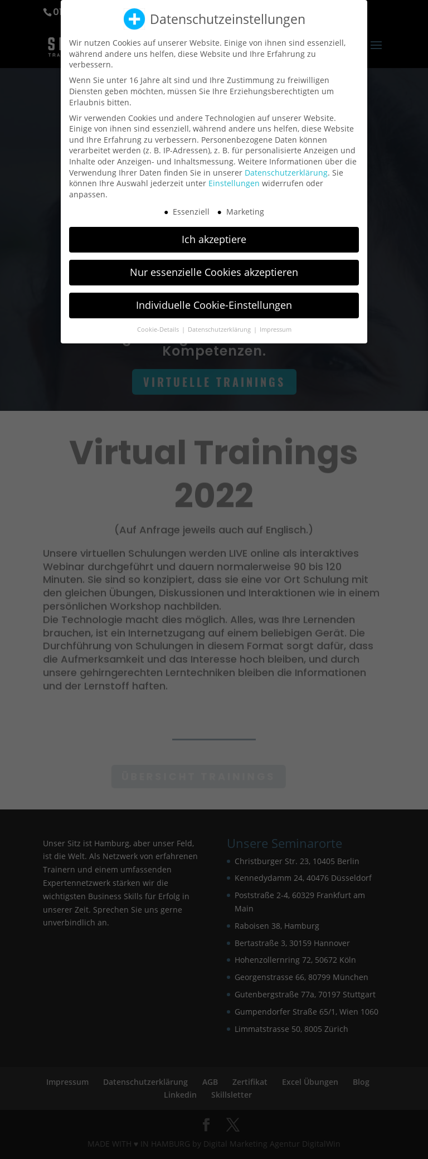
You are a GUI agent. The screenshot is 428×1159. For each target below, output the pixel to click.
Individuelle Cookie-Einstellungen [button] (214, 296)
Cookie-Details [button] (159, 321)
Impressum (275, 321)
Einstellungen (234, 174)
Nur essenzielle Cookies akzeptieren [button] (214, 263)
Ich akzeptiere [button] (214, 230)
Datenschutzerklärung (286, 163)
